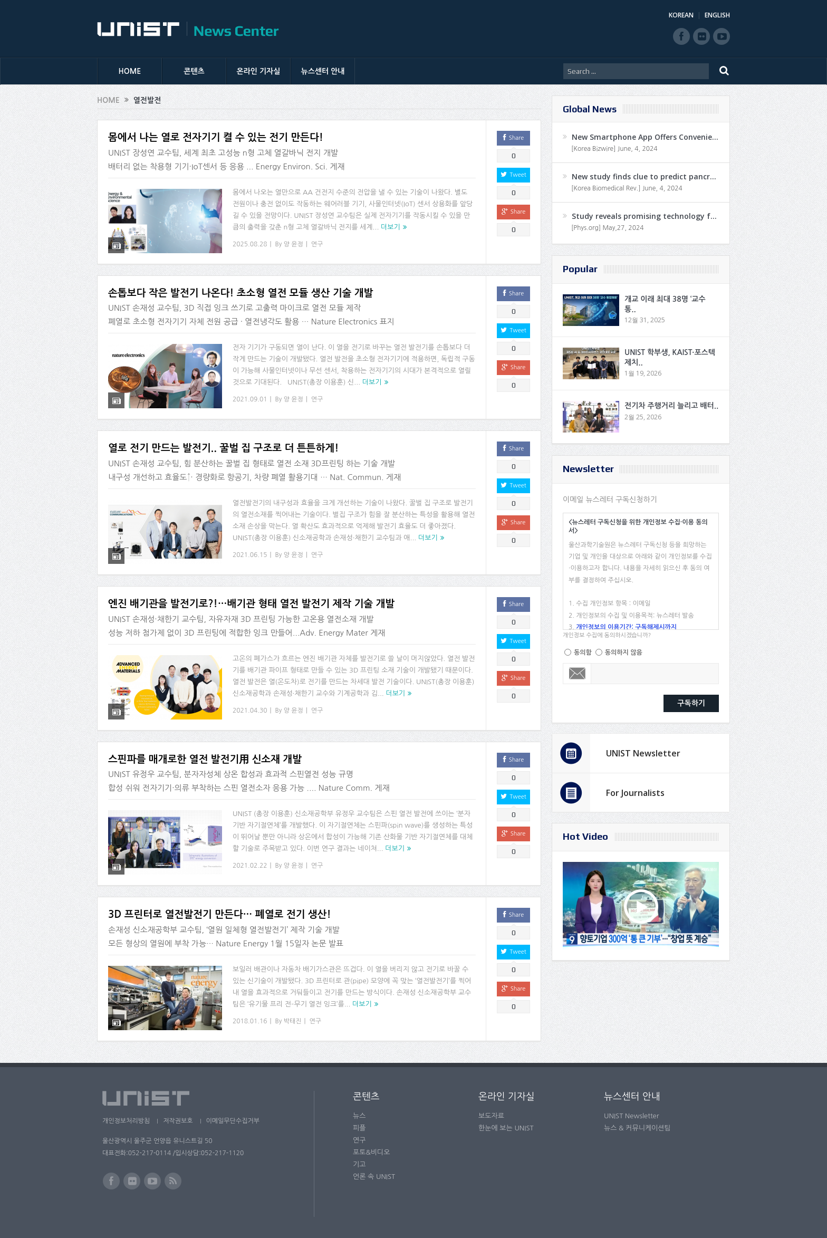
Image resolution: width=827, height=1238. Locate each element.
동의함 (583, 652)
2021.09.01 (250, 399)
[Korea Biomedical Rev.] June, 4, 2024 (626, 188)
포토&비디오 (371, 1152)
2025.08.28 (250, 244)
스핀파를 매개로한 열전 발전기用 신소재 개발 (205, 759)
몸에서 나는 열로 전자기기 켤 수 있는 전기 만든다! (215, 137)
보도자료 (491, 1115)
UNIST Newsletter (643, 753)
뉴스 (359, 1115)
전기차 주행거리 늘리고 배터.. (671, 405)
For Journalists (635, 793)
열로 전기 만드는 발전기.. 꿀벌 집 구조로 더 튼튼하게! (223, 448)
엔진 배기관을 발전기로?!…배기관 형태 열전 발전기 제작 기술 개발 (251, 604)
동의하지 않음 (623, 652)
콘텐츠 (194, 71)
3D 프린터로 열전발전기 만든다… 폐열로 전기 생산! (219, 914)
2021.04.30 (250, 710)
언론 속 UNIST (374, 1176)
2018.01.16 (250, 1021)
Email (577, 674)
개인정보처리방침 (126, 1121)
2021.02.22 (250, 865)
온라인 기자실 (259, 71)
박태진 (293, 1021)
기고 (359, 1164)
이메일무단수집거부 (233, 1121)
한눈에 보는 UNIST (506, 1128)
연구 (317, 244)
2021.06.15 (250, 555)
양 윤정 (293, 244)
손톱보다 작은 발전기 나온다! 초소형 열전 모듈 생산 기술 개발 (240, 293)
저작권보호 (178, 1121)
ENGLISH (717, 15)
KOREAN (681, 15)
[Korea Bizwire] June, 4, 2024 (614, 149)
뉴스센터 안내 (323, 71)
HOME (130, 71)
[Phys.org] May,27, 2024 (607, 228)
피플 (359, 1128)
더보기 (390, 227)
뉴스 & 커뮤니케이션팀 (637, 1128)
